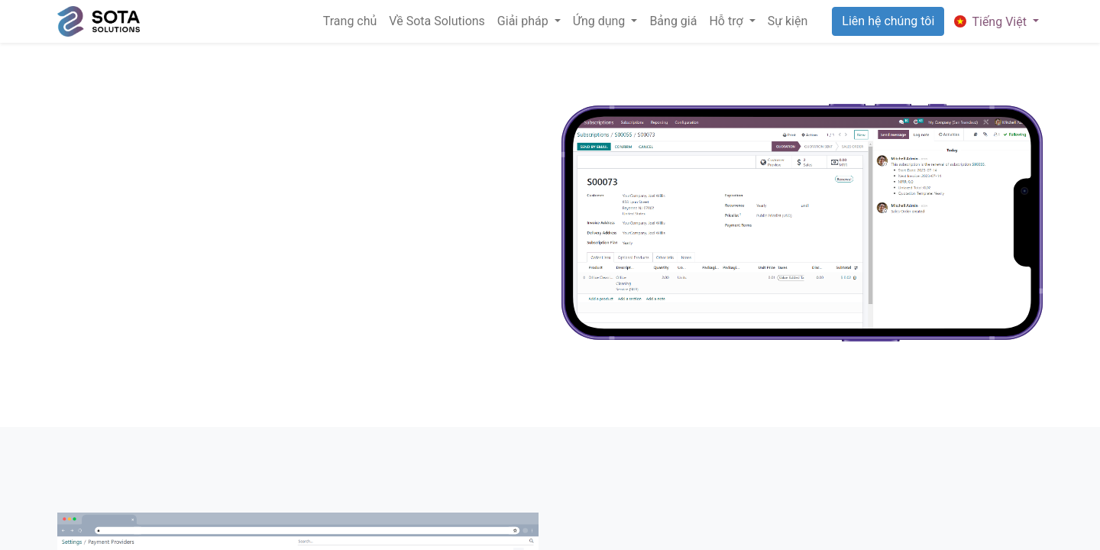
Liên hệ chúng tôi (888, 21)
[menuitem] (350, 21)
